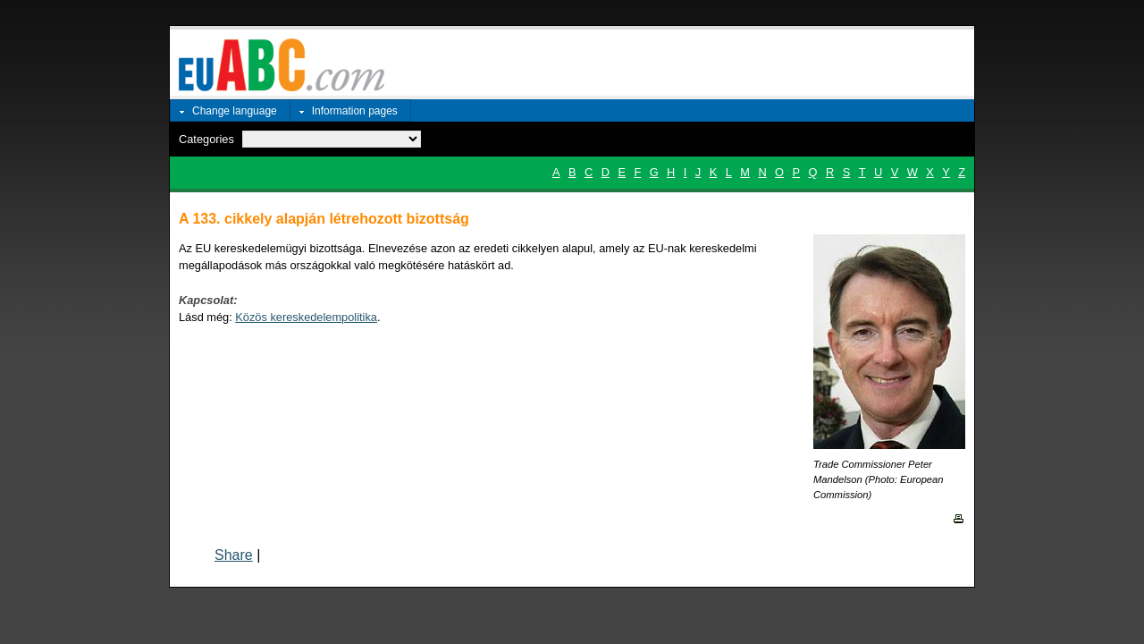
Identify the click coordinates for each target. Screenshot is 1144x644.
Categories (206, 139)
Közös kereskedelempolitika (306, 317)
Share (233, 555)
